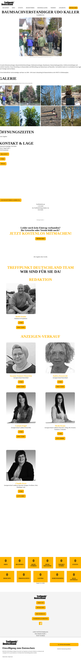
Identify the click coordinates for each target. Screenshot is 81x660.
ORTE (13, 7)
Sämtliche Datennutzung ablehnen (64, 648)
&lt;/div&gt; (40, 402)
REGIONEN (5, 7)
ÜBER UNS (40, 602)
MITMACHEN (73, 7)
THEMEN (53, 7)
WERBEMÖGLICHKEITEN (40, 618)
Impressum (10, 656)
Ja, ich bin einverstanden (64, 644)
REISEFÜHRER (30, 7)
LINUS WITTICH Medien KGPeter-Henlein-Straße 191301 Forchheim (40, 633)
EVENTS (20, 7)
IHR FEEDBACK (40, 614)
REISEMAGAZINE (42, 7)
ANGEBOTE (62, 7)
